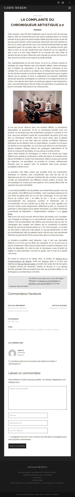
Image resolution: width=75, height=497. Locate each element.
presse (56, 330)
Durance (45, 261)
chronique (22, 330)
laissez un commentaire (48, 281)
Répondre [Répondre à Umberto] (21, 355)
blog (14, 330)
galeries (40, 330)
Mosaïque (37, 478)
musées (48, 330)
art (9, 330)
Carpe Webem (15, 8)
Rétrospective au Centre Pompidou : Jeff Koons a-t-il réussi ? (37, 483)
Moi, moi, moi (13, 322)
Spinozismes (37, 480)
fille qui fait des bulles (26, 264)
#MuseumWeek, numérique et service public (37, 472)
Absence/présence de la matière (37, 475)
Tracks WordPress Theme (27, 494)
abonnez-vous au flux (39, 284)
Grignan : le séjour (58, 308)
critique (31, 330)
